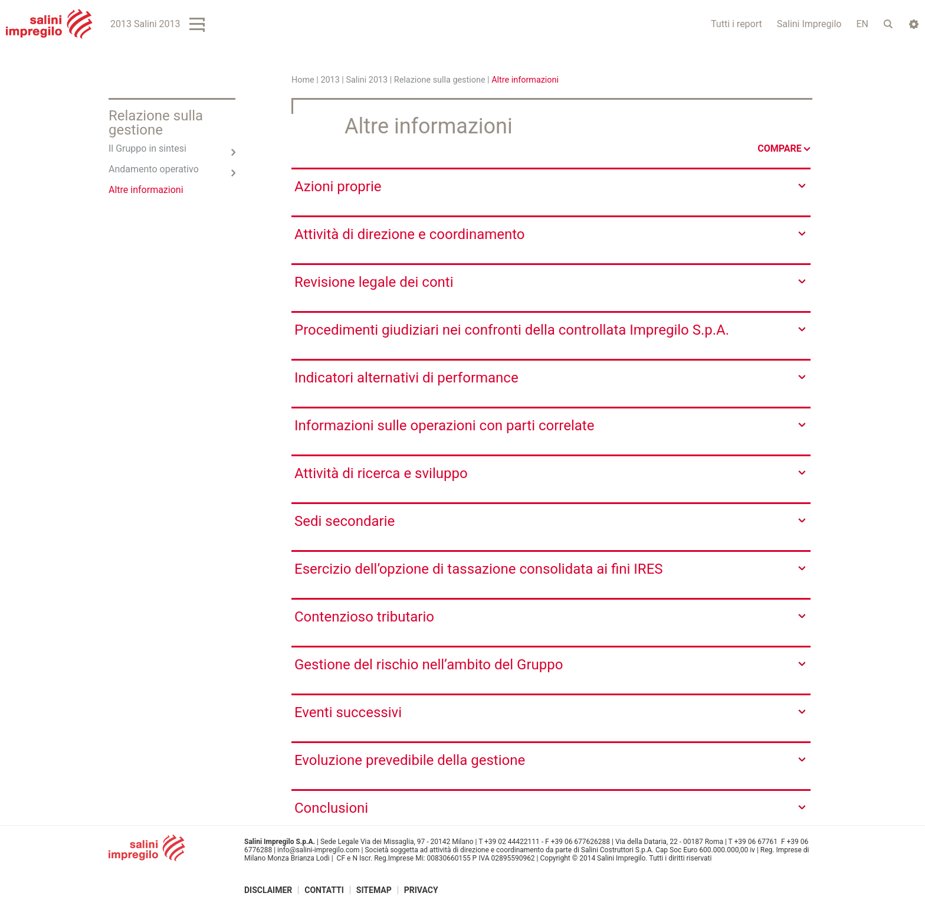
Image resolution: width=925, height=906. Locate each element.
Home (302, 80)
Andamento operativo (154, 169)
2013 (329, 80)
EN (862, 24)
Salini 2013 (367, 80)
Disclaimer (268, 890)
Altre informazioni (146, 189)
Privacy (421, 890)
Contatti (324, 890)
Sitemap (374, 890)
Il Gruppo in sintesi (147, 148)
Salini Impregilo (809, 24)
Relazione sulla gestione (440, 80)
